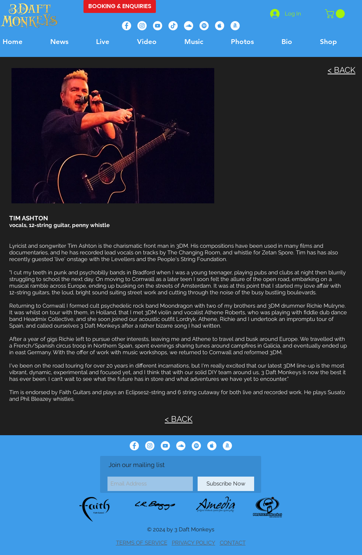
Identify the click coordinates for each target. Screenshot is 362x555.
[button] (336, 13)
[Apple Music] (219, 25)
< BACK (341, 70)
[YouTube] (157, 25)
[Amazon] (235, 25)
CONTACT (233, 542)
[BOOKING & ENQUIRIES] (119, 6)
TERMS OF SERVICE (141, 542)
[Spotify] (204, 25)
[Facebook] (126, 25)
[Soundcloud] (188, 25)
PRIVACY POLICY (193, 542)
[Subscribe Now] (226, 484)
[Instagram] (142, 25)
